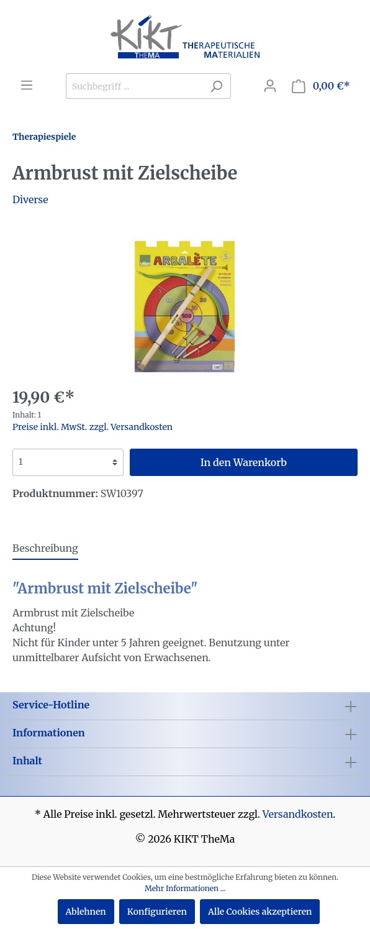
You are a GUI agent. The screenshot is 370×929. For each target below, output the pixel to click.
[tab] (45, 548)
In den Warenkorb (244, 462)
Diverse (30, 199)
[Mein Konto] (270, 86)
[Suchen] (216, 86)
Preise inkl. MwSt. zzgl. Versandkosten (92, 426)
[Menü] (26, 85)
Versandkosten (298, 814)
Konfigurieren (157, 911)
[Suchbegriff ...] (134, 86)
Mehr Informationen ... (185, 888)
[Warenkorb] (321, 86)
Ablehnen (86, 911)
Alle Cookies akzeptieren (260, 911)
